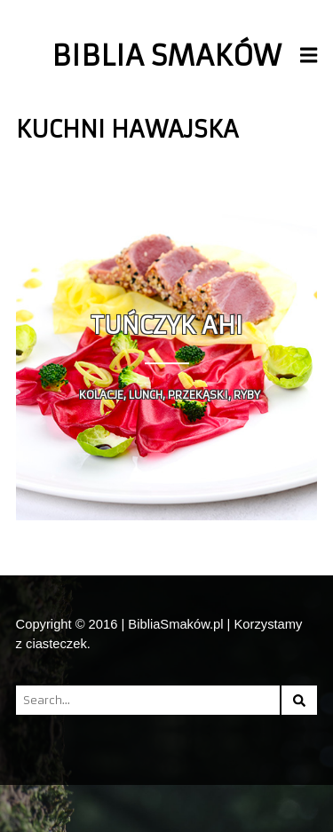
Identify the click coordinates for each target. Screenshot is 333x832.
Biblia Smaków (166, 56)
